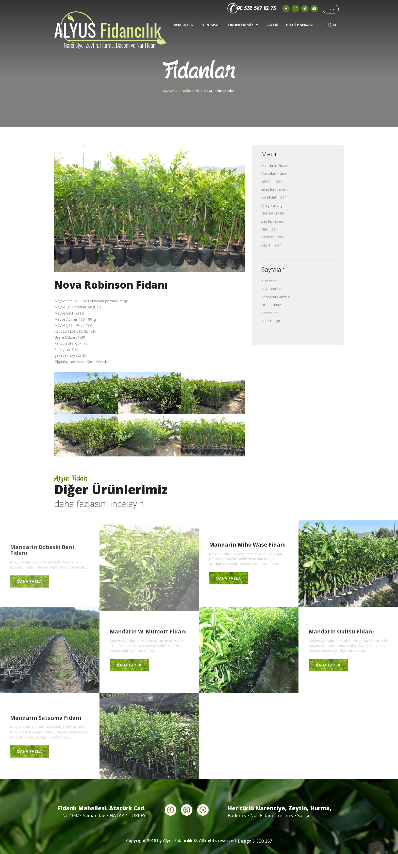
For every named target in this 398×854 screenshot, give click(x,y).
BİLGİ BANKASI (299, 23)
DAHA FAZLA (29, 584)
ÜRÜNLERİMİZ (243, 23)
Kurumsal (269, 280)
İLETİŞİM (328, 23)
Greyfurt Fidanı (274, 189)
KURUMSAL (211, 23)
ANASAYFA (183, 23)
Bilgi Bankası (272, 288)
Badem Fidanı (273, 236)
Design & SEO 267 (255, 841)
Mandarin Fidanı (274, 165)
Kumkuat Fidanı (274, 197)
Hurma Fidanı (272, 213)
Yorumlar (269, 312)
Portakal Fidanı (274, 173)
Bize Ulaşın (270, 320)
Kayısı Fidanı (271, 245)
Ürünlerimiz (191, 91)
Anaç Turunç (271, 205)
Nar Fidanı (269, 229)
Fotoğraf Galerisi (275, 296)
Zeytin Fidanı (272, 221)
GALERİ (272, 23)
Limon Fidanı (272, 181)
